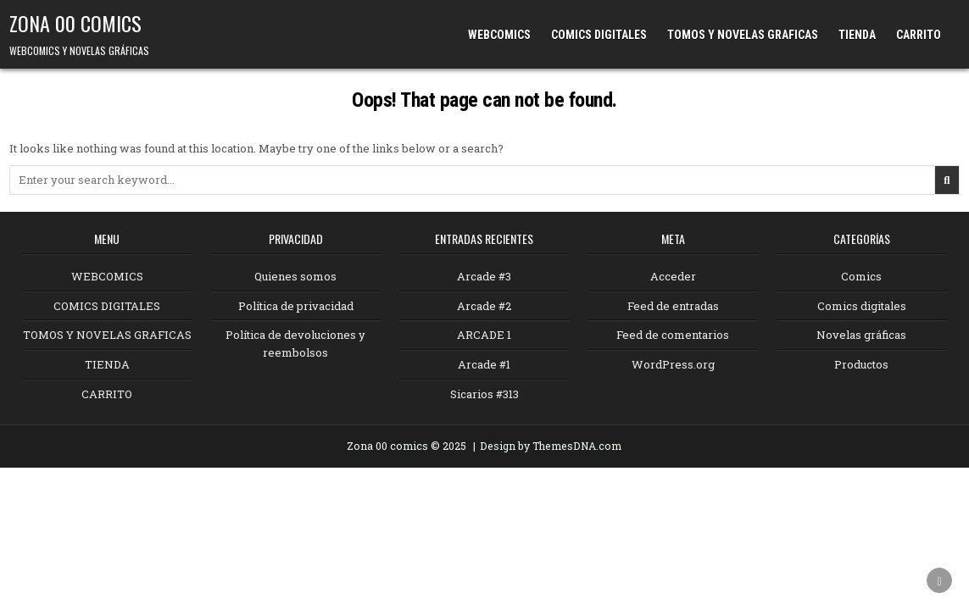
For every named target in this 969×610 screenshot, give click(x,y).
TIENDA (857, 35)
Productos (861, 364)
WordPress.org (673, 364)
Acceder (673, 276)
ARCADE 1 (484, 334)
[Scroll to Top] (939, 580)
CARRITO (918, 35)
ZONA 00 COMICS (75, 23)
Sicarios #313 (484, 394)
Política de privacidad (296, 305)
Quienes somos (295, 276)
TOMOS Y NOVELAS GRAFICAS (742, 35)
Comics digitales (861, 305)
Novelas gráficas (861, 334)
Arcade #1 (484, 364)
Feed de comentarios (672, 334)
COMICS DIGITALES (599, 35)
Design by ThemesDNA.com (550, 445)
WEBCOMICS (499, 35)
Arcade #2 (484, 305)
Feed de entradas (673, 305)
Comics (861, 276)
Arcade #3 (484, 276)
